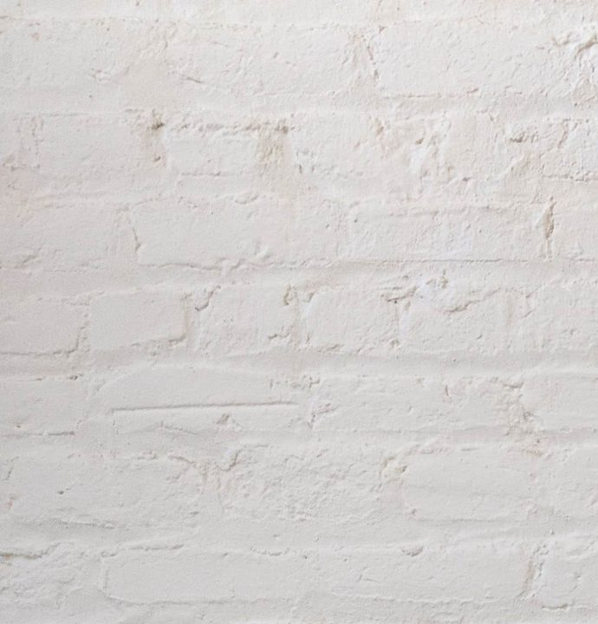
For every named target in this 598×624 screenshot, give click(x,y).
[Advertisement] (299, 121)
